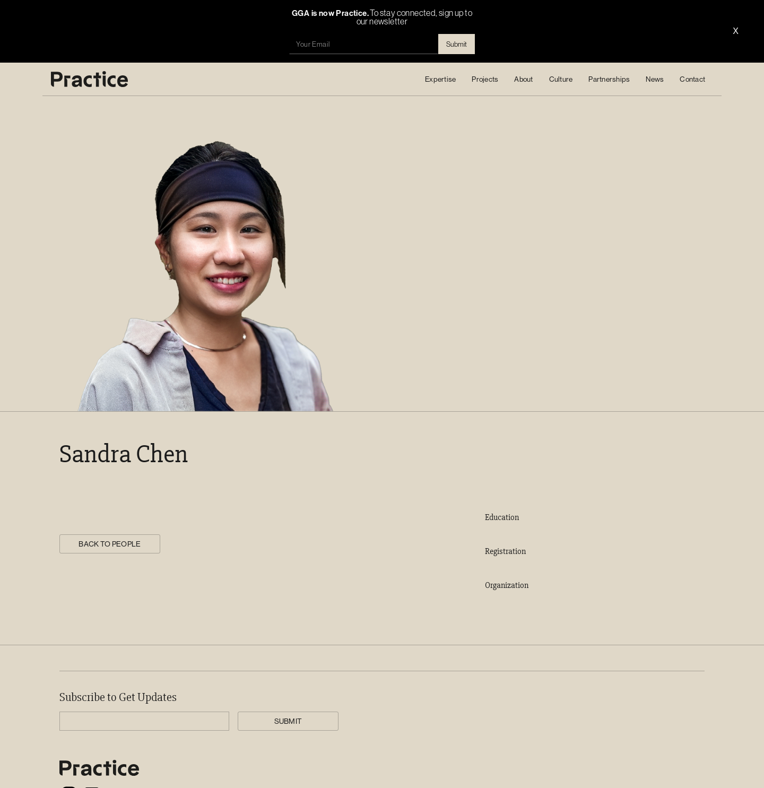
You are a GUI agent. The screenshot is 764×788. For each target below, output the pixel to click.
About (523, 79)
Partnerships (609, 79)
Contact (692, 79)
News (655, 79)
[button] (440, 79)
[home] (89, 79)
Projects (485, 79)
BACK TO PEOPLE (110, 544)
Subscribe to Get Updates (118, 698)
